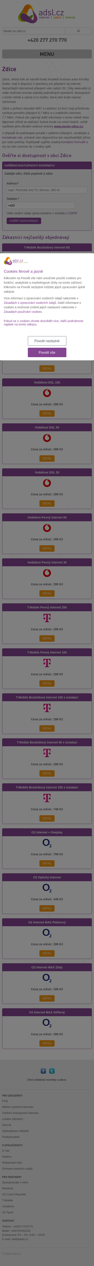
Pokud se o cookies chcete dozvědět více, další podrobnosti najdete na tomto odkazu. (43, 322)
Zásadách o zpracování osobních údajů (30, 302)
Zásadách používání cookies (23, 311)
